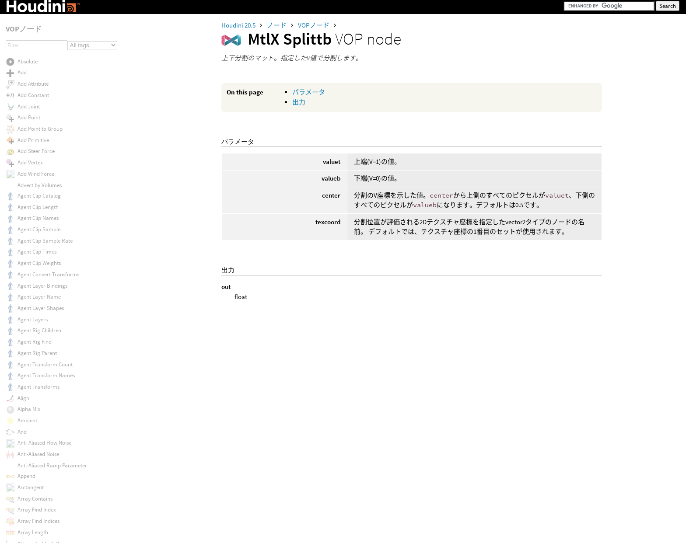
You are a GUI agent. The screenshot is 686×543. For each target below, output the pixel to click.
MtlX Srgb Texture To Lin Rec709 (55, 149)
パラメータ (308, 92)
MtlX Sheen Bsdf (36, 48)
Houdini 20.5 (239, 25)
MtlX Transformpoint (42, 407)
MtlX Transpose (35, 441)
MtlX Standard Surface (44, 160)
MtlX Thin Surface (38, 317)
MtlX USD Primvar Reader (48, 508)
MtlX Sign (28, 59)
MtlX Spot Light (35, 115)
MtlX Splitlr (30, 93)
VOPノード (314, 25)
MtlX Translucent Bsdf (43, 430)
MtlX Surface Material (43, 228)
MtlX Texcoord (34, 295)
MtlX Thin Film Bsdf (40, 306)
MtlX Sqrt (28, 127)
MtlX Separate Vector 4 (44, 25)
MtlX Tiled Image (37, 362)
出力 (298, 102)
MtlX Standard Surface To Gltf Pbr (57, 171)
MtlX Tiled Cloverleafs (42, 340)
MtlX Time (29, 374)
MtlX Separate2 (35, 37)
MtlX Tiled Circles (37, 329)
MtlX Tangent (33, 284)
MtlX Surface (32, 216)
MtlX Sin (27, 70)
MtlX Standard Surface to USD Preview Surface (73, 183)
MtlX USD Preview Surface (48, 497)
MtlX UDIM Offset (37, 475)
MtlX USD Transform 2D (45, 520)
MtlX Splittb (31, 104)
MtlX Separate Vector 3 (44, 14)
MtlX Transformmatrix (44, 385)
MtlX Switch (31, 250)
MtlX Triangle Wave (40, 452)
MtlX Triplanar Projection (47, 464)
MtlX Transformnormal (44, 396)
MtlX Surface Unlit (39, 239)
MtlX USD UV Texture (42, 531)
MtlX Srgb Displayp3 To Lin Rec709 (58, 138)
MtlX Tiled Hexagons (41, 351)
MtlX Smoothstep (37, 82)
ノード (277, 25)
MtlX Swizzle (32, 261)
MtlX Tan (28, 273)
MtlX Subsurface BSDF (44, 194)
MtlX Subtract (33, 205)
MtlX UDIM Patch (37, 486)
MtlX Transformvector (43, 419)
